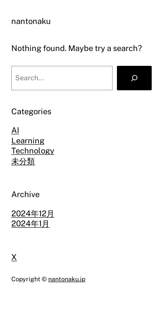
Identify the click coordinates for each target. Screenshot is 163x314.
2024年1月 (30, 223)
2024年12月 (32, 213)
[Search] (134, 78)
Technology (32, 150)
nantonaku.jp (66, 279)
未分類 (23, 161)
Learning (27, 140)
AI (15, 130)
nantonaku (31, 21)
